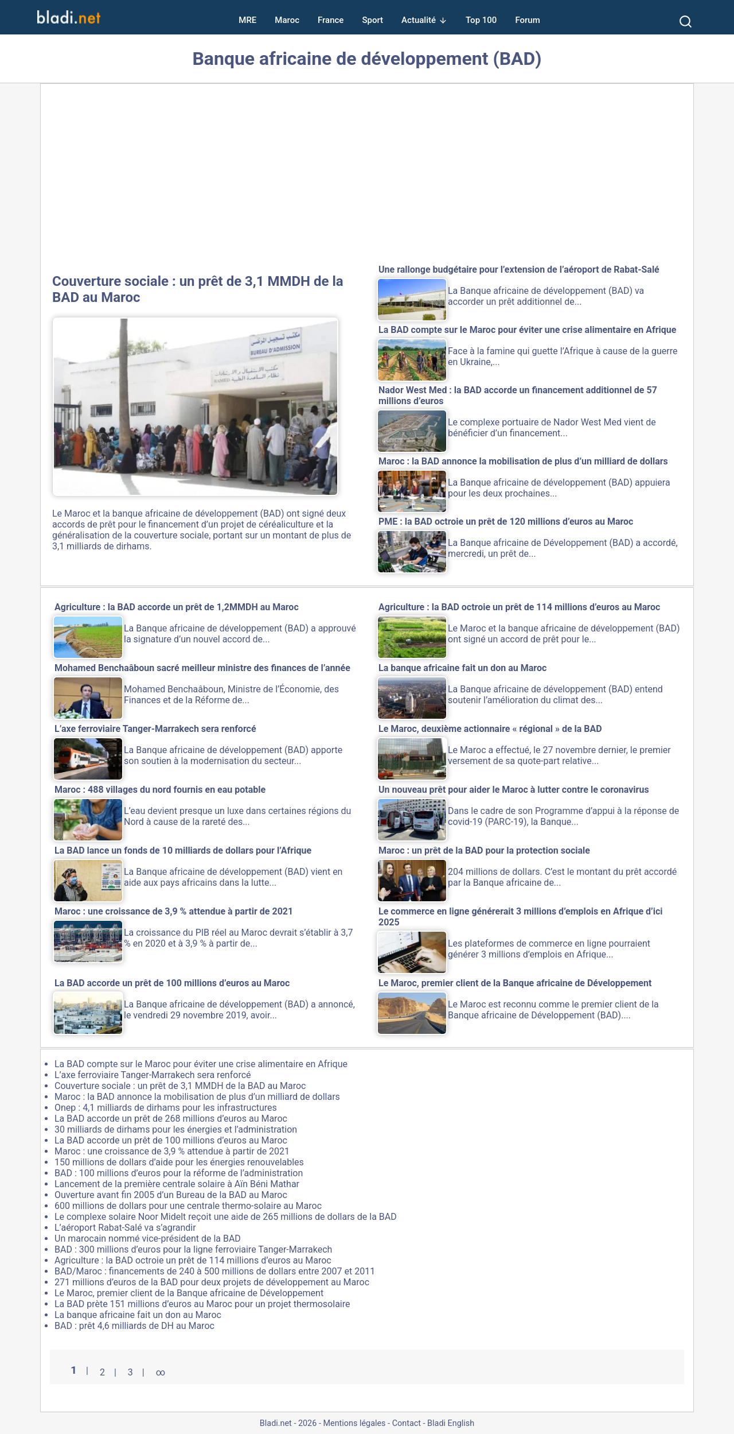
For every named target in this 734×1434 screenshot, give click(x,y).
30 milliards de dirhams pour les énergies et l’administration (175, 1129)
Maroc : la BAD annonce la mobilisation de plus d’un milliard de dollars (197, 1096)
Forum (527, 20)
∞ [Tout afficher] (160, 1372)
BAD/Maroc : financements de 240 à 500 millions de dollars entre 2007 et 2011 (214, 1271)
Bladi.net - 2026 (288, 1423)
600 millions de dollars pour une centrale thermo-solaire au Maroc (188, 1205)
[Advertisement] (367, 176)
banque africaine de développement (185, 513)
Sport (372, 20)
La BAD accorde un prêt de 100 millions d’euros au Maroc (170, 1140)
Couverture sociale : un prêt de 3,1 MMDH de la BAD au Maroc (180, 1085)
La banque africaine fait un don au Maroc (137, 1314)
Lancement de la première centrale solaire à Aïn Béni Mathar (176, 1184)
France (330, 20)
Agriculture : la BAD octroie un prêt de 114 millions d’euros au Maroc (192, 1260)
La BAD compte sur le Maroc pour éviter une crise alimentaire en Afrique (201, 1064)
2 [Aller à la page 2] (102, 1372)
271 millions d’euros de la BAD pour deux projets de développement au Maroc (211, 1282)
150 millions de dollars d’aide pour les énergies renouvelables (179, 1162)
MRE (247, 20)
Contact (406, 1423)
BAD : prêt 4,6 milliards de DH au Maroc (134, 1325)
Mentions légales (354, 1423)
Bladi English (450, 1423)
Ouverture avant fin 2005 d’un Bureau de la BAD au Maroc (170, 1194)
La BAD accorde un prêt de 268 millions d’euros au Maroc (170, 1118)
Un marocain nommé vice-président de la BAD (147, 1238)
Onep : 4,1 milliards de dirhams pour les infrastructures (165, 1107)
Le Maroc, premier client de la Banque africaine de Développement (188, 1293)
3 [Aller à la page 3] (130, 1372)
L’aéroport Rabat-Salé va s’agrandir (125, 1227)
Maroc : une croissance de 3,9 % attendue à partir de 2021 (172, 1151)
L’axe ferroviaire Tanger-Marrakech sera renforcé (152, 1074)
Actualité (418, 20)
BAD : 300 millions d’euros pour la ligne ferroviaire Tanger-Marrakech (193, 1249)
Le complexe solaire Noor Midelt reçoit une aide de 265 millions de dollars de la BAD (225, 1216)
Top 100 (481, 20)
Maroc (287, 20)
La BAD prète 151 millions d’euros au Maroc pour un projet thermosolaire (202, 1304)
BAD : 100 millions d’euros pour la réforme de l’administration (178, 1173)
